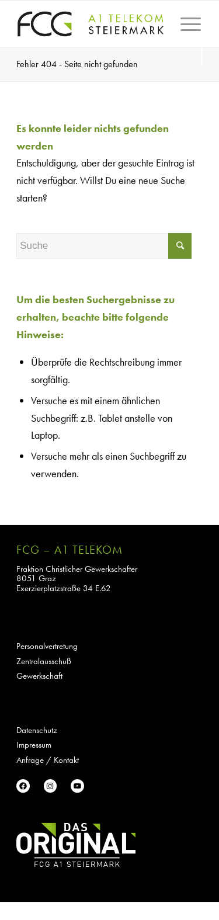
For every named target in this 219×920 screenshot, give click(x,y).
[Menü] (186, 41)
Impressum (33, 745)
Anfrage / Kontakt (47, 760)
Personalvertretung (47, 646)
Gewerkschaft (39, 676)
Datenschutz (36, 730)
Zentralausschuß (43, 661)
